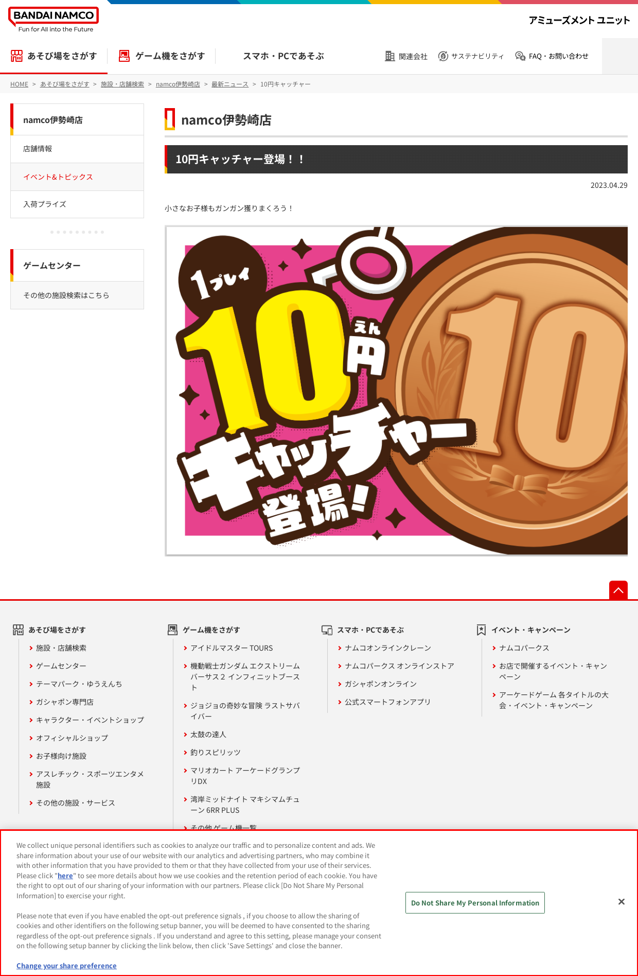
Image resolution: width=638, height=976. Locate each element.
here (65, 875)
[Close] (621, 902)
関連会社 (413, 56)
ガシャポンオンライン (381, 683)
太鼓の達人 (208, 734)
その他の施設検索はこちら (66, 295)
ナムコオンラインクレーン (388, 647)
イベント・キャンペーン (531, 629)
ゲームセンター (52, 265)
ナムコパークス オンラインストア (399, 665)
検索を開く (620, 56)
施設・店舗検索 (61, 647)
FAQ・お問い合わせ (559, 56)
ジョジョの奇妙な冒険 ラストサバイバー (245, 710)
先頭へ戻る (618, 590)
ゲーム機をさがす (170, 55)
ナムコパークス (524, 647)
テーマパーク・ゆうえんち (79, 683)
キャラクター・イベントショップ (90, 719)
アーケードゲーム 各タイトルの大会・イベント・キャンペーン (554, 699)
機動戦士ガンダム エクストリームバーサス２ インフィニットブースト (245, 676)
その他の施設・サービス (75, 802)
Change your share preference (66, 965)
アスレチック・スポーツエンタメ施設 (90, 779)
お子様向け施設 (61, 756)
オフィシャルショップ (72, 738)
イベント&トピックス (58, 176)
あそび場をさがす (62, 55)
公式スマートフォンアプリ (388, 701)
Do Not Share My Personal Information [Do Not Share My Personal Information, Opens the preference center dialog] (475, 903)
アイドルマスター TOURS (231, 647)
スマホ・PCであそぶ (283, 55)
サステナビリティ (478, 56)
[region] (319, 903)
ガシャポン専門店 (65, 701)
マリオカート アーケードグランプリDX (245, 775)
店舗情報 (37, 148)
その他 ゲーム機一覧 (223, 828)
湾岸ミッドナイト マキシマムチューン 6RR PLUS (245, 804)
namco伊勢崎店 (226, 119)
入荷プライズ (44, 204)
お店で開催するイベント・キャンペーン (553, 671)
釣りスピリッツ (215, 752)
